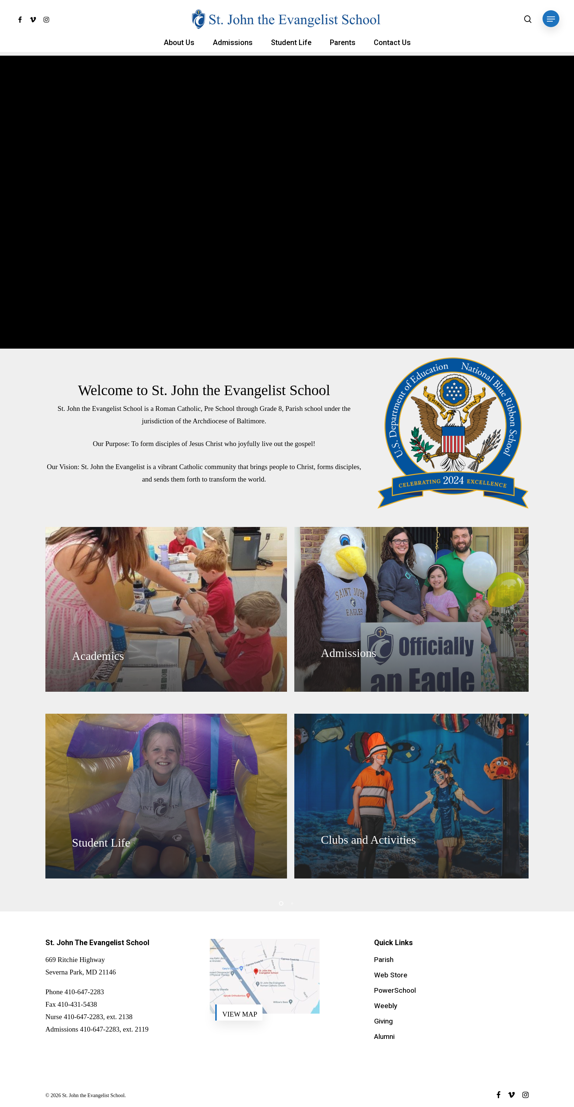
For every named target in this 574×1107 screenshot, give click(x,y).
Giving (383, 1021)
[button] (551, 19)
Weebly (385, 1006)
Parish (384, 960)
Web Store (390, 975)
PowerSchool (395, 990)
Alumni (384, 1037)
